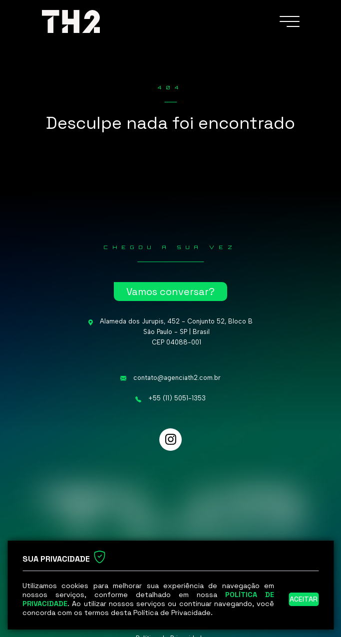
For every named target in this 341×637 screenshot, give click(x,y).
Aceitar (304, 599)
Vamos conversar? (170, 291)
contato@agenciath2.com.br (177, 377)
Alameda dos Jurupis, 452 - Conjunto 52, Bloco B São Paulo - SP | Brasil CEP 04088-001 (176, 332)
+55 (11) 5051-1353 (177, 398)
